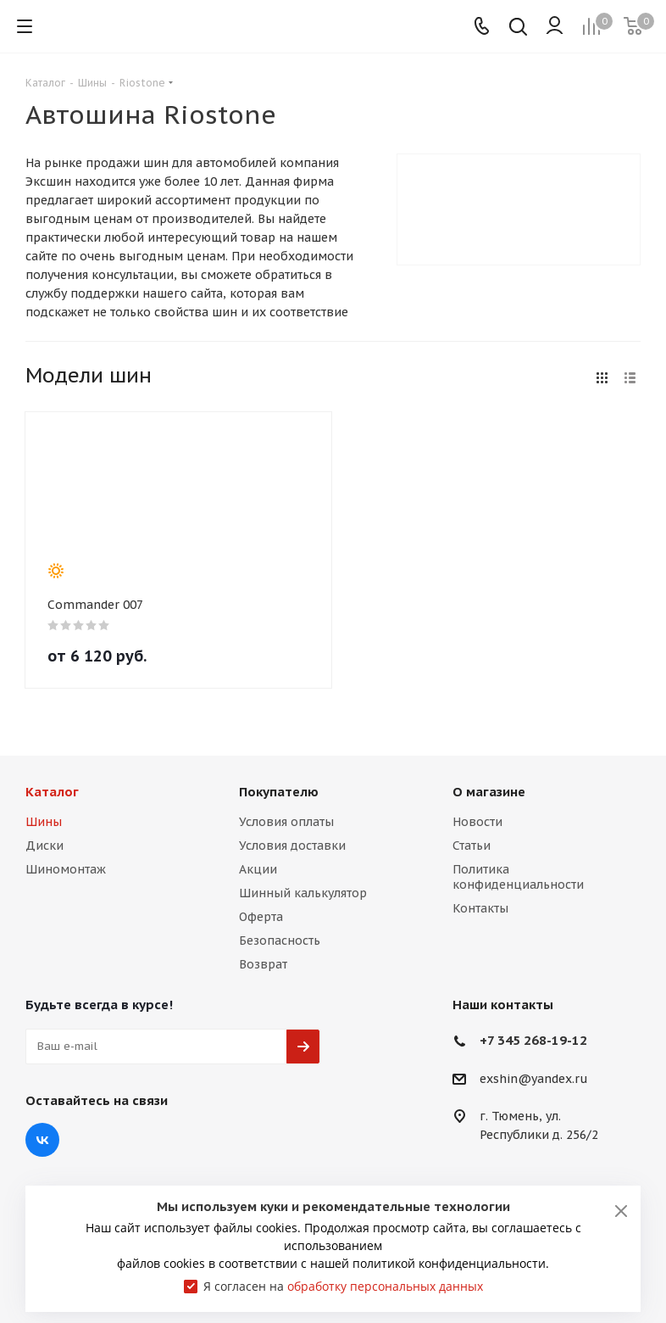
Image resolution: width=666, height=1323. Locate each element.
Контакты (480, 908)
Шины (43, 821)
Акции (258, 869)
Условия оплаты (286, 821)
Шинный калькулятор (303, 893)
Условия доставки (292, 845)
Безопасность (279, 940)
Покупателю (279, 792)
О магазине (488, 792)
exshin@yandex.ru (534, 1078)
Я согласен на (343, 1286)
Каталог (52, 792)
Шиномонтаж (65, 869)
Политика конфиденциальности (518, 877)
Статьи (471, 845)
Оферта (261, 916)
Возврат (263, 964)
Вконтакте (42, 1140)
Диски (44, 845)
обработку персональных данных (385, 1286)
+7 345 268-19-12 (533, 1040)
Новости (477, 821)
